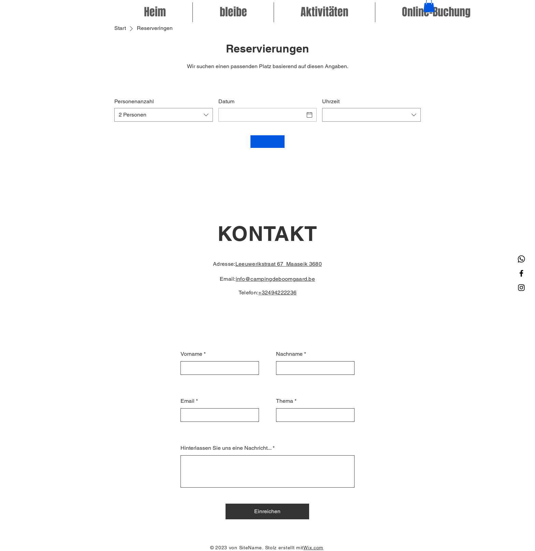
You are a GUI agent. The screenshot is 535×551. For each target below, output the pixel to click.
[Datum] (261, 115)
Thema (284, 401)
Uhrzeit (330, 101)
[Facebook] (521, 273)
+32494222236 (277, 292)
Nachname (289, 354)
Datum (226, 101)
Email (187, 401)
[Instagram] (521, 287)
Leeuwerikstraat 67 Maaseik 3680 (278, 264)
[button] (436, 12)
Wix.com (313, 547)
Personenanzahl (134, 101)
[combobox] (163, 115)
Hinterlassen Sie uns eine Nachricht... (225, 448)
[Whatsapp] (521, 259)
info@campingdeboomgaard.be (275, 279)
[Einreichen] (267, 511)
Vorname (191, 354)
